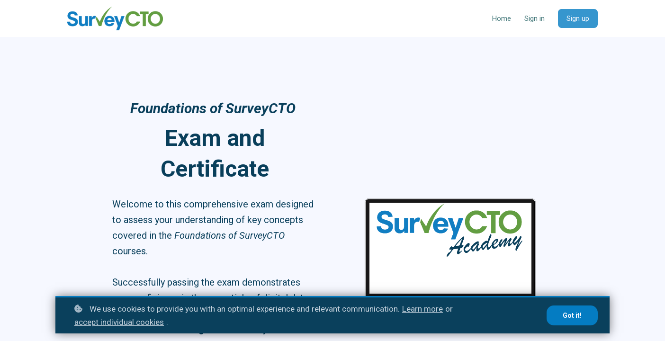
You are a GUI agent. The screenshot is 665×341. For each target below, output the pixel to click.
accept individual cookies (119, 322)
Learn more (422, 309)
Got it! (572, 315)
